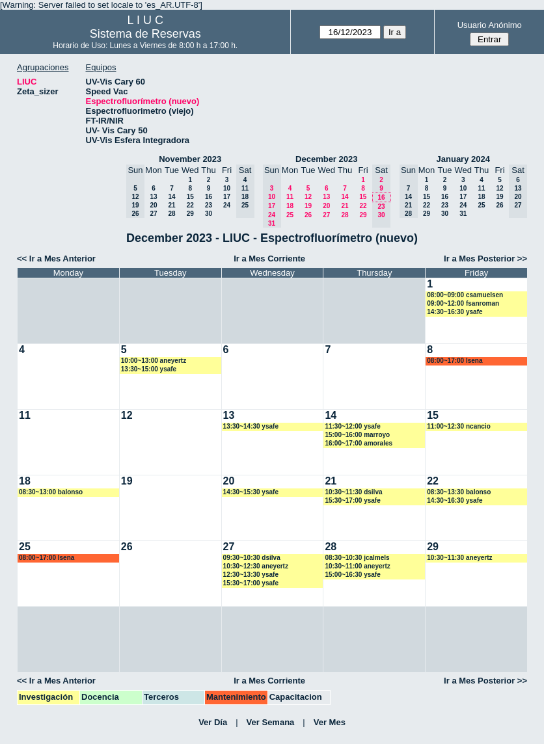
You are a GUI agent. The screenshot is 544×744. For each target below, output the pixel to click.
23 (208, 205)
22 (190, 205)
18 (289, 205)
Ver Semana (271, 722)
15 (190, 196)
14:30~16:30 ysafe (454, 311)
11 (289, 196)
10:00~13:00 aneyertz (153, 360)
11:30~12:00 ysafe (352, 426)
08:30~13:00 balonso (51, 492)
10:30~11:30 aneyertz (459, 557)
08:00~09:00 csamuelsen (465, 295)
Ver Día (212, 722)
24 (226, 205)
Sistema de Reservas (145, 33)
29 (190, 213)
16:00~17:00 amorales (358, 443)
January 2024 (463, 159)
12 (308, 196)
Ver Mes (330, 722)
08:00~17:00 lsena (454, 360)
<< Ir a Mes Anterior (56, 258)
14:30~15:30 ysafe (251, 492)
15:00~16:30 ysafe (352, 574)
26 (308, 215)
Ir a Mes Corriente (269, 258)
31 (463, 213)
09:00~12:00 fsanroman (463, 303)
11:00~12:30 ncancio (459, 426)
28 (171, 213)
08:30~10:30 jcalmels (357, 557)
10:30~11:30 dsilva (353, 492)
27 (153, 213)
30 (208, 213)
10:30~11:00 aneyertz (357, 566)
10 (226, 188)
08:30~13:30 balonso (459, 492)
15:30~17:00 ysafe (352, 500)
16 (208, 196)
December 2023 (326, 159)
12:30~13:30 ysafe (251, 574)
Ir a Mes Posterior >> (485, 258)
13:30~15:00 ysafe (148, 369)
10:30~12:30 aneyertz (255, 566)
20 (153, 205)
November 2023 (190, 159)
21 (171, 205)
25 (289, 215)
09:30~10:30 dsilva (251, 557)
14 (171, 196)
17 (226, 196)
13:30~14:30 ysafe (251, 426)
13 (153, 196)
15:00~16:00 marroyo (357, 434)
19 (308, 205)
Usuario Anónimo (489, 25)
